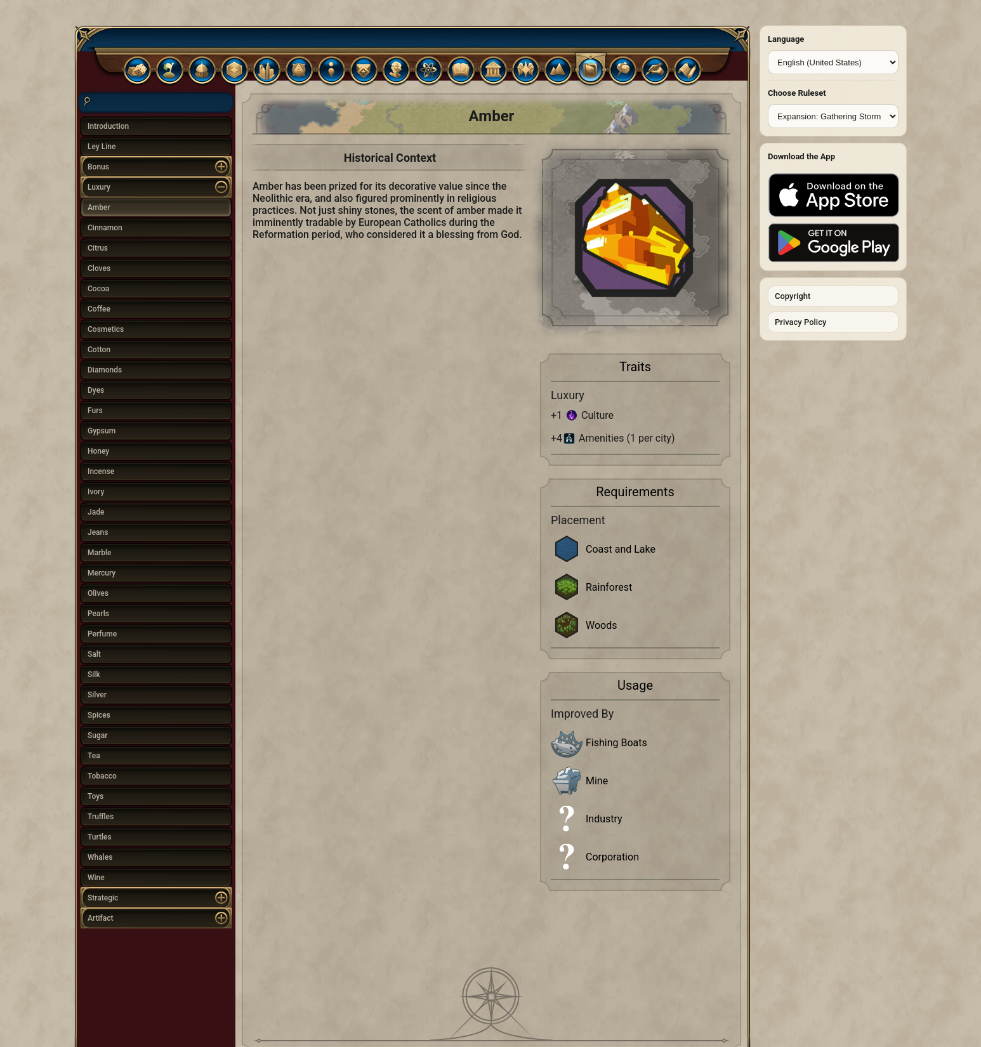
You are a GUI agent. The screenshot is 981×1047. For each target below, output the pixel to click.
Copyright (792, 296)
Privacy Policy (800, 322)
